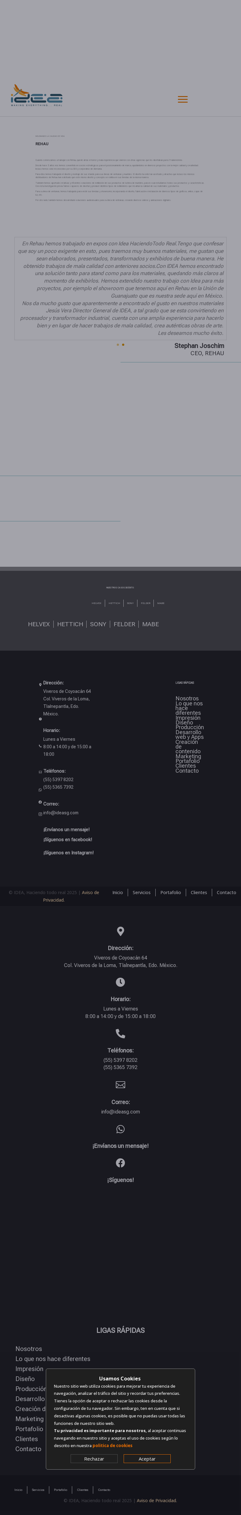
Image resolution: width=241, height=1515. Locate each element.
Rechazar (94, 1459)
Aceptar (147, 1459)
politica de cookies (112, 1445)
